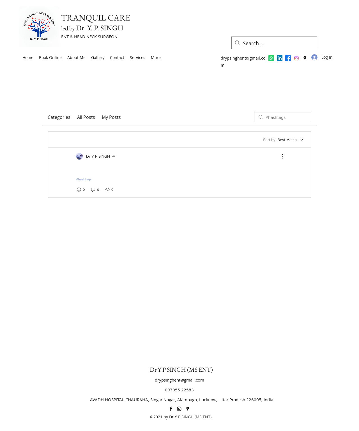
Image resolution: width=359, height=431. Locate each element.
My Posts (111, 117)
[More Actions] (279, 156)
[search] (282, 117)
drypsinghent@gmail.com (179, 380)
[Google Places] (305, 58)
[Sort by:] (283, 139)
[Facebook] (288, 58)
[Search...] (274, 43)
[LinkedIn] (279, 58)
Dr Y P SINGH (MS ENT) (181, 370)
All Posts (86, 117)
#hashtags (84, 179)
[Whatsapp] (271, 58)
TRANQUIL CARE (95, 17)
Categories (59, 117)
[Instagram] (296, 58)
